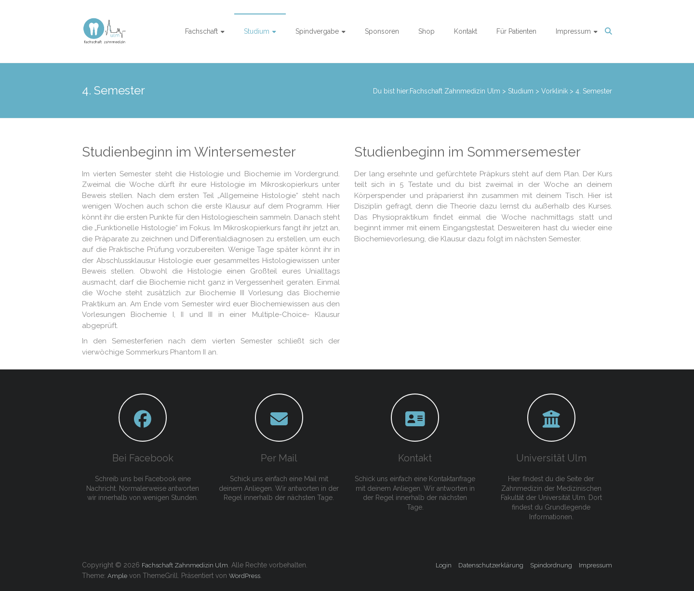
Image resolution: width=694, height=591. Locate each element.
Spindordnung (551, 565)
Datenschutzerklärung (490, 565)
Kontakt (465, 31)
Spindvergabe (317, 31)
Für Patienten (516, 31)
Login (444, 565)
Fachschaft (201, 31)
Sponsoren (382, 31)
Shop (426, 31)
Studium (256, 31)
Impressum (573, 31)
